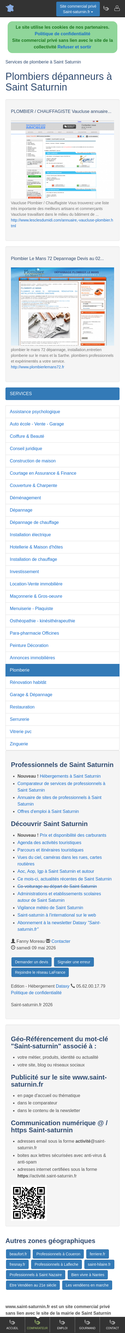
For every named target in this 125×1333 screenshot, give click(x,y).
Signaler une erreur (74, 962)
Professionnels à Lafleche (56, 1264)
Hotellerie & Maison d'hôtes (36, 547)
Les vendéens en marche (87, 1285)
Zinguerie (19, 744)
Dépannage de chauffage (34, 522)
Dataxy (63, 986)
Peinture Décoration (29, 645)
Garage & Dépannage (31, 694)
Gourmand (87, 1324)
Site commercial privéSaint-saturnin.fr (78, 9)
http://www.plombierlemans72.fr (37, 367)
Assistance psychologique (35, 411)
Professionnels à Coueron (58, 1254)
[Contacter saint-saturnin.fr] (116, 8)
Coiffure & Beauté (27, 436)
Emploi (62, 1324)
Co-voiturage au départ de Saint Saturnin (57, 886)
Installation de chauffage (33, 559)
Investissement (24, 571)
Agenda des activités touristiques (49, 842)
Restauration (22, 707)
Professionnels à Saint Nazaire (36, 1275)
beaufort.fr (18, 1254)
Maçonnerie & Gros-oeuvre (36, 596)
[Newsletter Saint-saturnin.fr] (105, 8)
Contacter (61, 941)
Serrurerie (19, 719)
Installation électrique (30, 534)
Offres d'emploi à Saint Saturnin (48, 811)
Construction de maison (33, 461)
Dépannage (21, 510)
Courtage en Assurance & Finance (43, 473)
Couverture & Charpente (33, 485)
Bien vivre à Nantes (87, 1275)
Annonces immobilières (32, 657)
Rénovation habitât (28, 682)
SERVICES (21, 393)
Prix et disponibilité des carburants (73, 835)
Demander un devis (31, 962)
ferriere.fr (97, 1254)
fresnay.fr (17, 1264)
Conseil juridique (26, 448)
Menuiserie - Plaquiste (31, 608)
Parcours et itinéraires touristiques (50, 850)
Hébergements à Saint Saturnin (70, 776)
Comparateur (37, 1324)
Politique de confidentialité (62, 33)
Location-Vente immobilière (36, 584)
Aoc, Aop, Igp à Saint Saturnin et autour (55, 871)
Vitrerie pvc (21, 731)
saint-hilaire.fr (99, 1264)
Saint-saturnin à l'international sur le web (56, 915)
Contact (112, 1324)
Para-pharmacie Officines (34, 633)
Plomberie (19, 670)
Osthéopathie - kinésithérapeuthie (42, 621)
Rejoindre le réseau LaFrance (40, 972)
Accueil (12, 1324)
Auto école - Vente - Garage (37, 424)
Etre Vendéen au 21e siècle (33, 1285)
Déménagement (25, 497)
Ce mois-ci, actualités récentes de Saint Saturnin (64, 879)
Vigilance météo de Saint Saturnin (50, 907)
